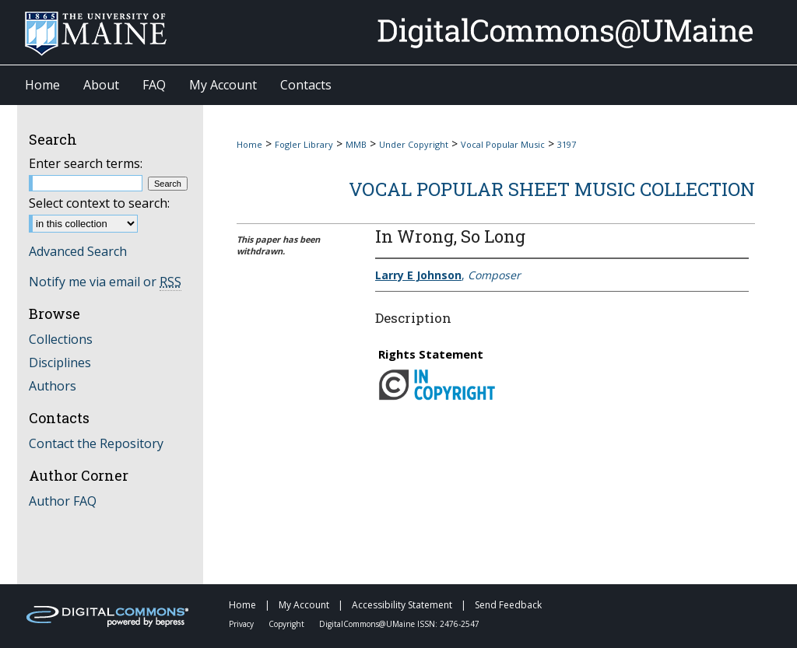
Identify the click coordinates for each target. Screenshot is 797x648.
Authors (52, 385)
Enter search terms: (85, 163)
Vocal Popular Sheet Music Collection (552, 189)
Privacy (242, 623)
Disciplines (60, 362)
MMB (356, 144)
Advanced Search (78, 251)
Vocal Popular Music (503, 144)
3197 (566, 144)
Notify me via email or (105, 281)
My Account (305, 604)
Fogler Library (304, 144)
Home (249, 144)
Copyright (288, 623)
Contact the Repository (96, 443)
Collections (61, 339)
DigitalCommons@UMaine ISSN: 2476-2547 (399, 623)
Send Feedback (508, 604)
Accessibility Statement (403, 604)
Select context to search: (99, 203)
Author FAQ (63, 501)
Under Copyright (413, 144)
